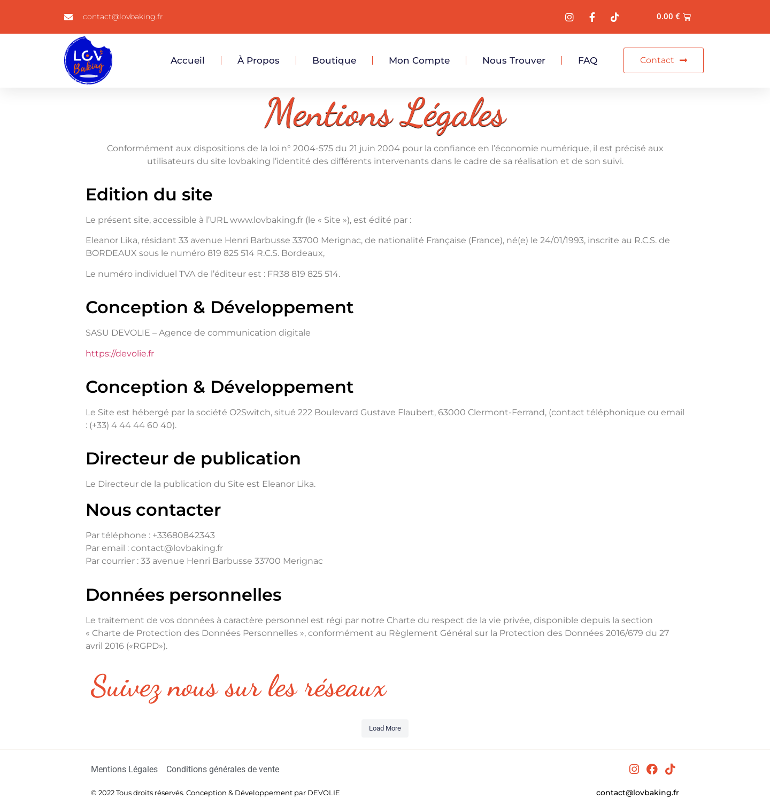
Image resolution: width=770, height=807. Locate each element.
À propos (258, 60)
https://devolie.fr (120, 353)
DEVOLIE (323, 792)
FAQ (587, 60)
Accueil (188, 60)
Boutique (334, 60)
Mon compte (419, 60)
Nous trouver (513, 60)
